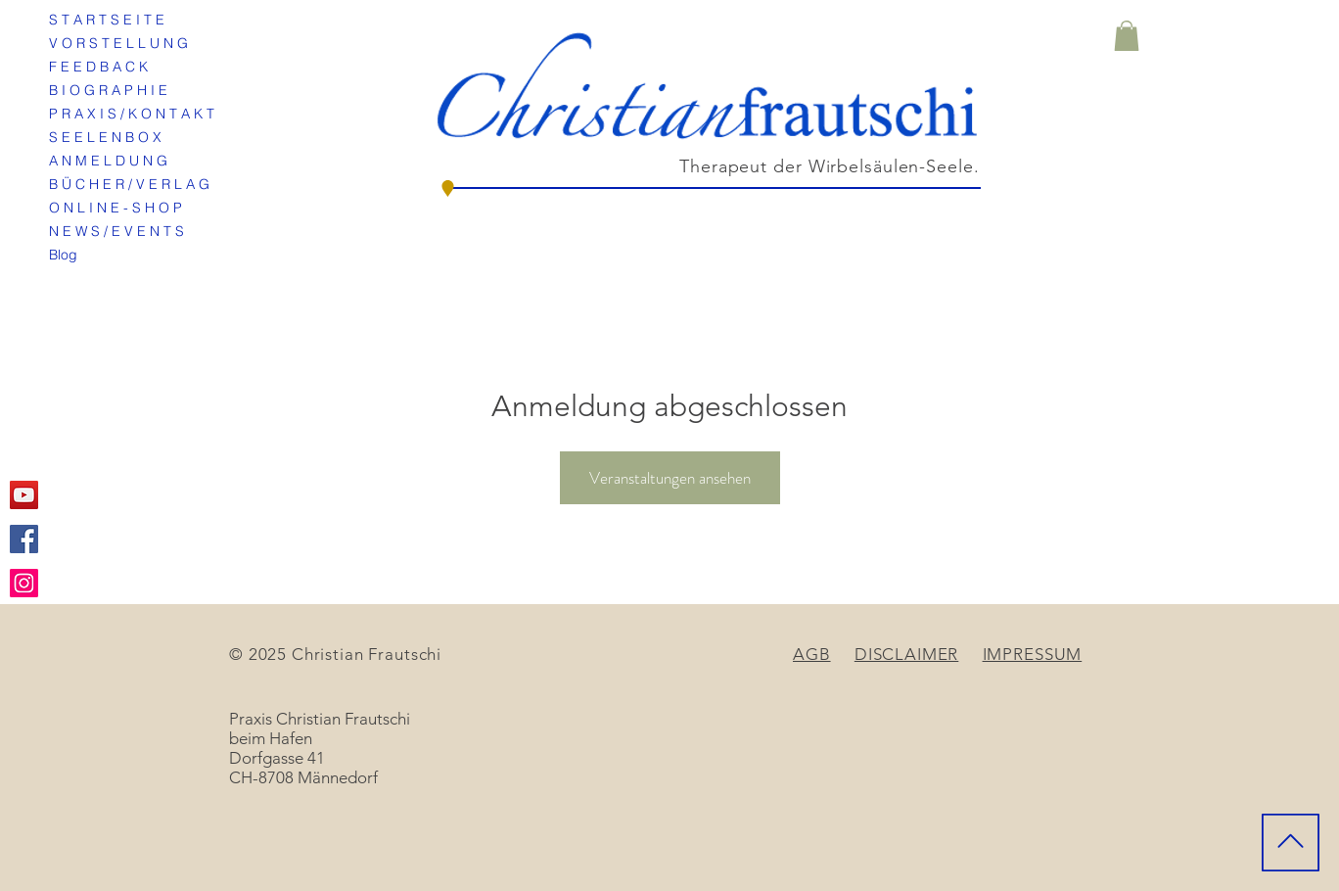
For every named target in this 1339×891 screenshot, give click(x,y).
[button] (1126, 36)
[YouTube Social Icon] (24, 495)
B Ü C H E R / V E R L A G (129, 184)
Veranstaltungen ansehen (670, 478)
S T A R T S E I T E (106, 19)
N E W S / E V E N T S (116, 231)
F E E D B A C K (98, 66)
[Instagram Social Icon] (24, 583)
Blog (63, 254)
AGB (812, 654)
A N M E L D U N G (108, 160)
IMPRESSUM (1033, 654)
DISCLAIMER (906, 654)
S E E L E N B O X (105, 137)
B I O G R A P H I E (108, 90)
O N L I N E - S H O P (115, 207)
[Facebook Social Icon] (24, 539)
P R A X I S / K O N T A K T (131, 113)
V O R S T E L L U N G (118, 43)
